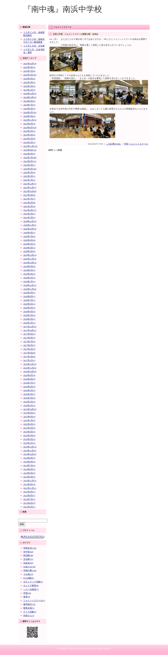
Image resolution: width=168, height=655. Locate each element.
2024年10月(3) (29, 97)
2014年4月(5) (29, 477)
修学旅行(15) (29, 604)
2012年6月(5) (29, 503)
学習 (126, 144)
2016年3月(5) (29, 398)
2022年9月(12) (29, 150)
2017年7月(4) (29, 341)
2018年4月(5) (29, 311)
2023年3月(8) (29, 139)
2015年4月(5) (29, 432)
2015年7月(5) (29, 420)
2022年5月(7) (29, 165)
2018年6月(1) (29, 304)
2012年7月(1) (29, 499)
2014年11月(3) (29, 451)
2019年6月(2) (29, 270)
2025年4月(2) (29, 79)
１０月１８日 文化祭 (34, 46)
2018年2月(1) (29, 319)
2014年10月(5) (29, 454)
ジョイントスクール (138, 144)
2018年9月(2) (29, 293)
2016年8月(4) (29, 379)
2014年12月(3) (29, 447)
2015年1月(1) (29, 443)
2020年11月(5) (29, 225)
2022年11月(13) (30, 146)
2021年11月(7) (29, 187)
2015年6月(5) (29, 424)
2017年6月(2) (29, 345)
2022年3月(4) (29, 172)
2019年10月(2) (29, 263)
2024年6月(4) (29, 109)
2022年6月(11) (29, 161)
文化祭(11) (28, 559)
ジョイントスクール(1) (34, 600)
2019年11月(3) (29, 259)
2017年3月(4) (29, 357)
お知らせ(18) (29, 567)
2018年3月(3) (29, 315)
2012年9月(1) (29, 492)
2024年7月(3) (29, 105)
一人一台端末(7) (31, 589)
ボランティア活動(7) (33, 582)
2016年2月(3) (29, 402)
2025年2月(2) (29, 86)
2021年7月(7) (29, 199)
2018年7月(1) (29, 300)
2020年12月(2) (29, 221)
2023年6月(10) (29, 127)
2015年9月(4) (29, 413)
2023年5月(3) (29, 131)
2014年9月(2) (29, 458)
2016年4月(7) (29, 394)
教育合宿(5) (28, 608)
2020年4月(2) (29, 248)
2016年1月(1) (29, 405)
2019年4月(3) (29, 274)
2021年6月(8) (29, 203)
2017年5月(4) (29, 349)
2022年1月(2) (29, 180)
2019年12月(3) (29, 255)
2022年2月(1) (29, 176)
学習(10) (27, 593)
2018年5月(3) (29, 308)
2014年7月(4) (29, 465)
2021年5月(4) (29, 206)
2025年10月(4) (29, 63)
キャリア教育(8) (31, 585)
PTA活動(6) (28, 578)
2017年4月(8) (29, 353)
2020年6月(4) (29, 240)
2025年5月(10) (29, 75)
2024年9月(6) (29, 101)
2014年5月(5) (29, 473)
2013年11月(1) (29, 481)
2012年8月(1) (29, 495)
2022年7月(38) (29, 157)
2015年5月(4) (29, 428)
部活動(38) (28, 555)
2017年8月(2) (29, 338)
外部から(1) (28, 615)
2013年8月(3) (29, 484)
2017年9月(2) (29, 334)
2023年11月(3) (29, 120)
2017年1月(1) (29, 360)
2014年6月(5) (29, 469)
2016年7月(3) (29, 383)
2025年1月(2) (29, 90)
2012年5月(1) (29, 507)
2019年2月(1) (29, 278)
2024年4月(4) (29, 116)
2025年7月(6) (29, 71)
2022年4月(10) (29, 169)
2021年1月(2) (29, 217)
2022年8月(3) (29, 154)
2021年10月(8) (29, 191)
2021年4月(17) (29, 210)
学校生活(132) (29, 548)
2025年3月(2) (29, 82)
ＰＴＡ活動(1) (29, 612)
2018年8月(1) (29, 296)
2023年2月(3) (29, 142)
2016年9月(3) (29, 375)
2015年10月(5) (29, 409)
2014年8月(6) (29, 462)
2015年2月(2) (29, 439)
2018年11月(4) (29, 289)
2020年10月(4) (29, 229)
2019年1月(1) (29, 281)
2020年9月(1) (29, 233)
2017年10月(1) (29, 330)
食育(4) (26, 597)
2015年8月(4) (29, 417)
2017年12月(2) (29, 327)
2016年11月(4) (29, 368)
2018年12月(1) (29, 285)
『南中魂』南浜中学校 (62, 9)
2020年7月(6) (29, 236)
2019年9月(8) (29, 266)
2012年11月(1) (29, 488)
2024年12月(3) (29, 93)
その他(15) (28, 574)
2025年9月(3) (29, 67)
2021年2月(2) (29, 214)
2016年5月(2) (29, 390)
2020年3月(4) (29, 251)
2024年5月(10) (29, 112)
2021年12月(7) (29, 184)
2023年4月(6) (29, 135)
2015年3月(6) (29, 435)
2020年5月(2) (29, 244)
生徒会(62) (28, 563)
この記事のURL (113, 144)
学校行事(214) (29, 570)
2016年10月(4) (29, 371)
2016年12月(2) (29, 364)
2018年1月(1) (29, 323)
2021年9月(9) (29, 195)
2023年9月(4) (29, 124)
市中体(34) (28, 552)
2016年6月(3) (29, 387)
